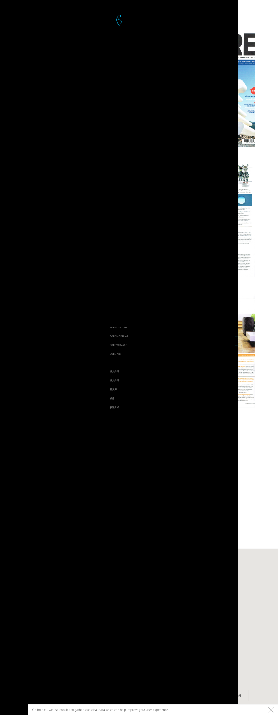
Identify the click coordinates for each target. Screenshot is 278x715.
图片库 (8, 389)
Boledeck (105, 578)
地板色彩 (218, 578)
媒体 (7, 398)
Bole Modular (14, 336)
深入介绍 (9, 371)
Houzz (64, 656)
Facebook (61, 634)
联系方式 (9, 407)
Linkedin (62, 664)
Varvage (181, 570)
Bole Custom (13, 327)
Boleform (106, 585)
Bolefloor (13, 710)
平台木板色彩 (221, 570)
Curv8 (141, 570)
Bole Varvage (13, 345)
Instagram (60, 641)
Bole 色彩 (10, 353)
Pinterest (61, 649)
